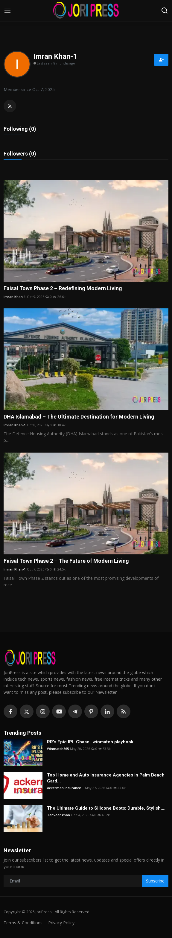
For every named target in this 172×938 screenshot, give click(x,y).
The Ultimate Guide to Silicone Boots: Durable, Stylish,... (106, 808)
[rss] (123, 711)
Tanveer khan (58, 815)
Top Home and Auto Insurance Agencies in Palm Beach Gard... (106, 778)
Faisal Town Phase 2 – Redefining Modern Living (63, 288)
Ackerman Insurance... (65, 787)
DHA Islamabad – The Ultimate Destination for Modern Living (79, 416)
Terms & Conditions (23, 922)
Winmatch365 (58, 748)
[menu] (7, 10)
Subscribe (155, 881)
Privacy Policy (61, 922)
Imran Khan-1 (15, 296)
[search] (164, 10)
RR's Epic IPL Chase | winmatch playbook (90, 742)
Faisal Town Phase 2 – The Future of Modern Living (66, 561)
